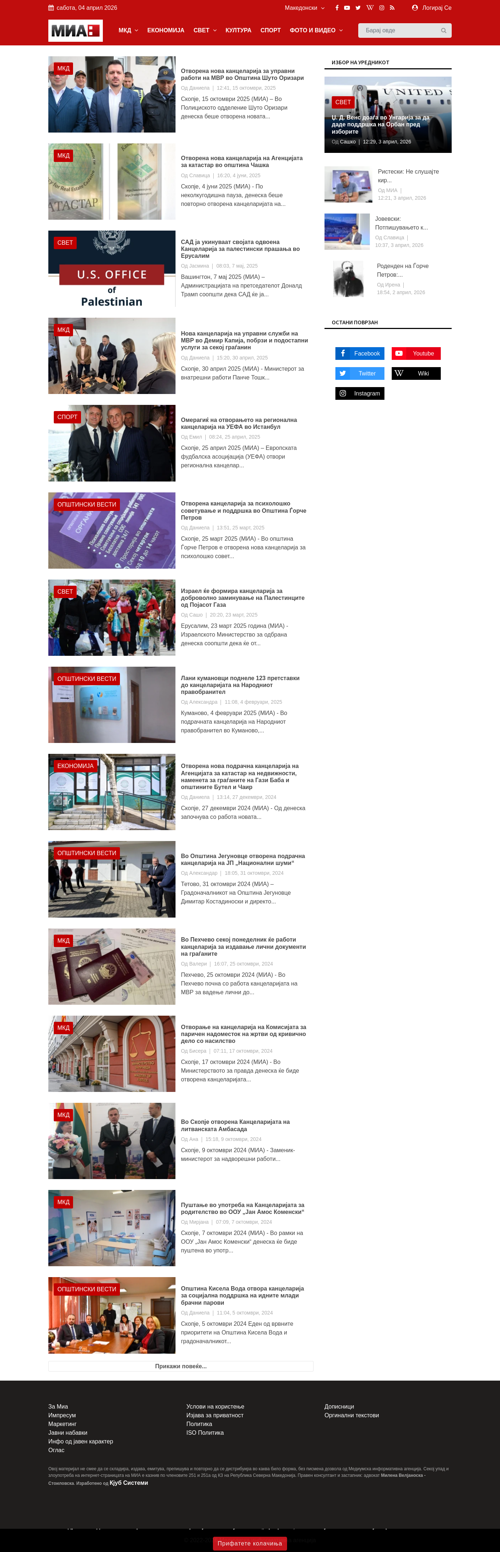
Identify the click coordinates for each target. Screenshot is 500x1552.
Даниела (199, 88)
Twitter (355, 373)
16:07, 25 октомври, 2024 (243, 964)
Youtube (413, 353)
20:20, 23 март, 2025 (234, 615)
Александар (203, 873)
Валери (198, 964)
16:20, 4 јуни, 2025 (239, 175)
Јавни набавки (67, 1433)
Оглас (56, 1450)
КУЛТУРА (238, 30)
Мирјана (199, 1222)
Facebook (357, 353)
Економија (75, 766)
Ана (193, 1139)
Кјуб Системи (129, 1483)
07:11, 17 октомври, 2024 (243, 1051)
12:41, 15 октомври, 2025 (246, 88)
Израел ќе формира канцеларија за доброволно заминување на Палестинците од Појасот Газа (243, 598)
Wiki (410, 373)
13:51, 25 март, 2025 (241, 528)
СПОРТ (271, 30)
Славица (199, 175)
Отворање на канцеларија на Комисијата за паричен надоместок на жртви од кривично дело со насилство (243, 1034)
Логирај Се (437, 8)
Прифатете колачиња (250, 1543)
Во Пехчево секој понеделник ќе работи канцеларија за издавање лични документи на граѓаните (243, 946)
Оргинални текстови (351, 1415)
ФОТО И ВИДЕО (316, 30)
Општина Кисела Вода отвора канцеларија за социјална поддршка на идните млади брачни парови (242, 1295)
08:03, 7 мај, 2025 (237, 266)
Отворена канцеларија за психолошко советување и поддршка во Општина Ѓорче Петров (243, 510)
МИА (391, 190)
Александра (203, 702)
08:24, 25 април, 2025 (234, 437)
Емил (195, 437)
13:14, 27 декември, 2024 (247, 797)
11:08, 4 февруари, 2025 (253, 702)
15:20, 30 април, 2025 (242, 358)
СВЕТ (205, 30)
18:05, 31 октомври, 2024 (254, 873)
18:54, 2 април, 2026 (401, 292)
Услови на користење (215, 1406)
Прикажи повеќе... (181, 1366)
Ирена (392, 285)
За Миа (58, 1406)
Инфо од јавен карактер (80, 1441)
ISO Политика (205, 1433)
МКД (128, 30)
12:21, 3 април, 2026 (402, 198)
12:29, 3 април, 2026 (387, 142)
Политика (199, 1424)
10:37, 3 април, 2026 (399, 245)
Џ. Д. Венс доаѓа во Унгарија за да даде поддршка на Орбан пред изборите (381, 124)
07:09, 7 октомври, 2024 (244, 1222)
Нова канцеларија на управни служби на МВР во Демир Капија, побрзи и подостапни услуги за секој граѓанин (244, 340)
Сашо (196, 615)
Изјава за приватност (214, 1415)
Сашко (347, 142)
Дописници (339, 1406)
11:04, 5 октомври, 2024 (245, 1313)
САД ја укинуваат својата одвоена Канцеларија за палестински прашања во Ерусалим (240, 249)
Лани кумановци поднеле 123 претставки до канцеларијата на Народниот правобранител (240, 685)
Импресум (62, 1415)
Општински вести (86, 504)
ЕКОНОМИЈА (165, 30)
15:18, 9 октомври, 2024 (234, 1139)
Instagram (357, 393)
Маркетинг (62, 1424)
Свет (65, 243)
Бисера (197, 1051)
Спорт (67, 417)
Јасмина (199, 266)
